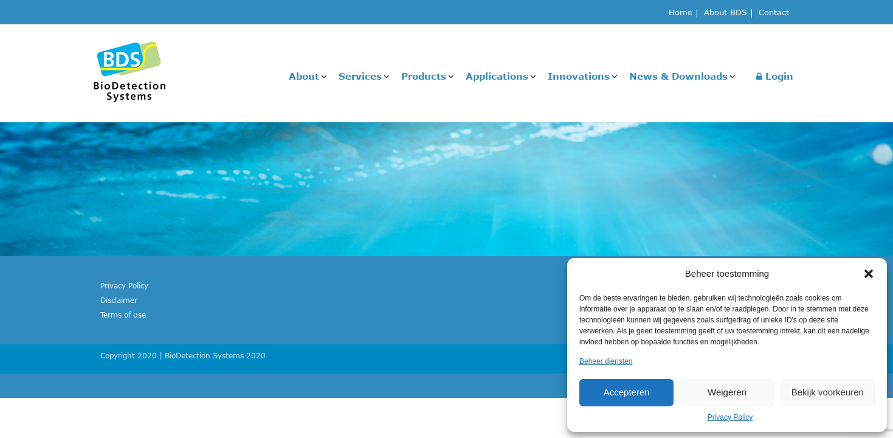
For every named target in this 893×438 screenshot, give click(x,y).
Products (423, 76)
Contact (774, 13)
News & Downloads (678, 76)
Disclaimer (118, 300)
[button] (869, 274)
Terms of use (123, 314)
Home (680, 13)
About (304, 76)
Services (360, 76)
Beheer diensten (605, 361)
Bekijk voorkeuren (827, 392)
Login (774, 76)
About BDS (725, 13)
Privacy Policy (730, 417)
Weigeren (727, 392)
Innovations (579, 76)
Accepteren (627, 392)
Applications (497, 76)
